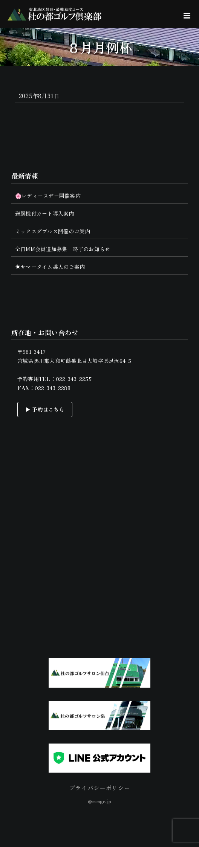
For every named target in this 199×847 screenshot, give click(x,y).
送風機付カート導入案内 (44, 213)
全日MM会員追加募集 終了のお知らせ (62, 249)
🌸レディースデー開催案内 (48, 195)
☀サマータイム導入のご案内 (50, 266)
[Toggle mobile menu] (187, 16)
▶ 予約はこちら (44, 409)
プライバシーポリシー (99, 787)
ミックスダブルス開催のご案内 (52, 231)
